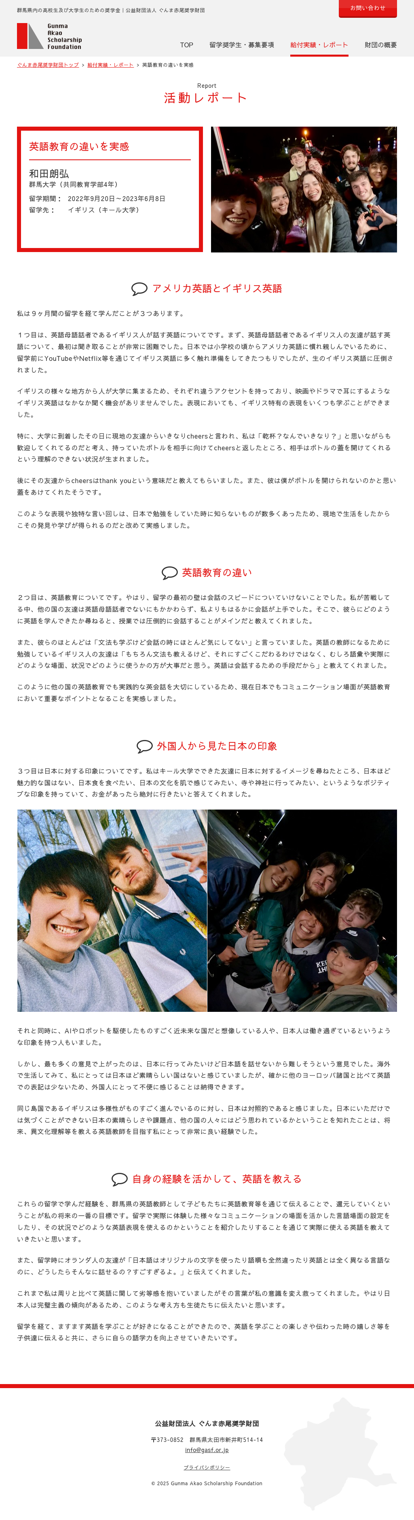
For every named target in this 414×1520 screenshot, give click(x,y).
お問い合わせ (368, 8)
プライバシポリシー (207, 1467)
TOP (186, 44)
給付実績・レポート (319, 44)
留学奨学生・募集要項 (241, 44)
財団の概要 (381, 44)
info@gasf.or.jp (207, 1450)
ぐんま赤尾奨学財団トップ (48, 64)
